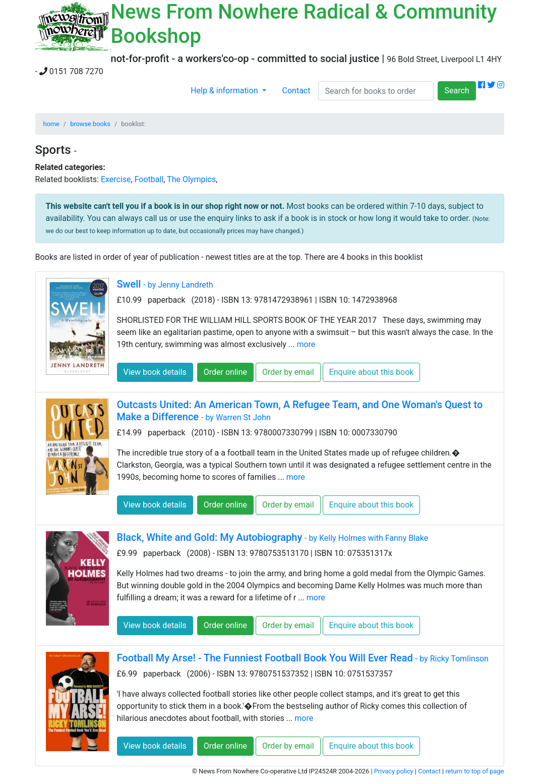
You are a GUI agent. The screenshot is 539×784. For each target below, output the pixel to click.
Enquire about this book (371, 372)
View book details (155, 372)
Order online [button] (225, 372)
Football (149, 179)
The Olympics (191, 179)
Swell (165, 284)
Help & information (225, 90)
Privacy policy (393, 771)
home (51, 124)
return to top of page (474, 771)
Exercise (116, 179)
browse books (90, 124)
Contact (296, 90)
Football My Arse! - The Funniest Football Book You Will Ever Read (303, 658)
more (305, 344)
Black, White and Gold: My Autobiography (273, 537)
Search (456, 90)
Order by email (288, 372)
